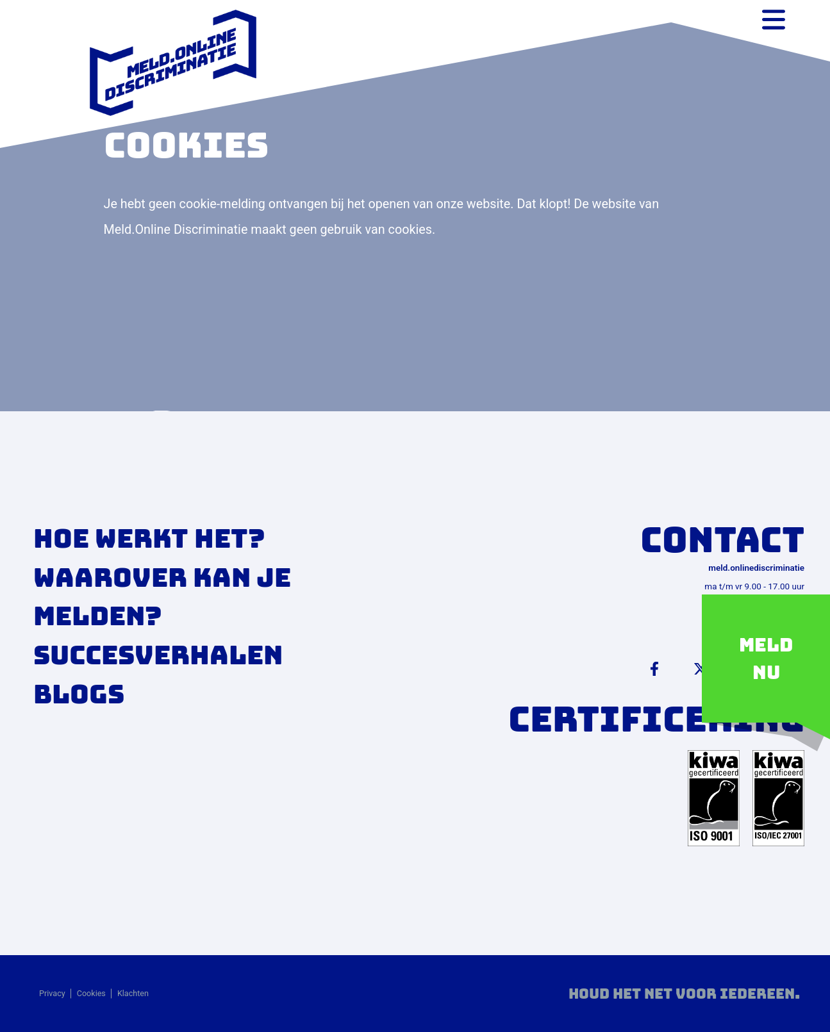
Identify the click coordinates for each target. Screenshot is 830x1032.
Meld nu (766, 658)
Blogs (78, 694)
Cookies (91, 993)
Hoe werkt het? (149, 538)
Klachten (133, 993)
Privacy (52, 993)
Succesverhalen (158, 655)
